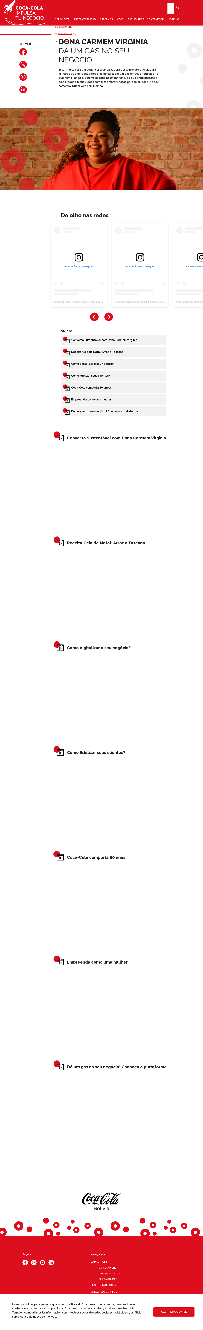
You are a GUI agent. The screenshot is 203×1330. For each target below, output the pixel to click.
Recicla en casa (108, 1279)
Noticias (173, 19)
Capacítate (62, 19)
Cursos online (107, 1268)
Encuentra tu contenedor (146, 19)
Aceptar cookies (174, 1311)
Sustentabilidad (84, 19)
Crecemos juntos (111, 19)
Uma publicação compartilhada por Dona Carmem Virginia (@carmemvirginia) (95, 301)
